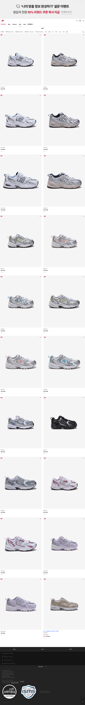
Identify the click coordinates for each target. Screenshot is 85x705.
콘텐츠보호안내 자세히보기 (15, 682)
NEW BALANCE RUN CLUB (8, 656)
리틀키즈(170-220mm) (29, 31)
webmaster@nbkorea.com (9, 673)
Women (15, 24)
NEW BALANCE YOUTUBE (8, 660)
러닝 (64, 31)
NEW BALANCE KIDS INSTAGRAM (9, 663)
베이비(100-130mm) (10, 31)
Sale (24, 24)
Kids (20, 24)
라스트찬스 (3, 24)
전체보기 (2, 31)
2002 (60, 31)
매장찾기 (70, 649)
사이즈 (2, 151)
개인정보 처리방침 (40, 666)
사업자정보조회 (22, 681)
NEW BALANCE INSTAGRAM (8, 653)
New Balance (2, 20)
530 (49, 31)
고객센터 (42, 649)
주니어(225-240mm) (39, 31)
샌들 (67, 31)
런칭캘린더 (30, 24)
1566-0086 (9, 670)
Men (9, 24)
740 (53, 31)
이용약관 (46, 666)
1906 (56, 31)
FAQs (14, 649)
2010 (46, 31)
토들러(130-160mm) (19, 31)
